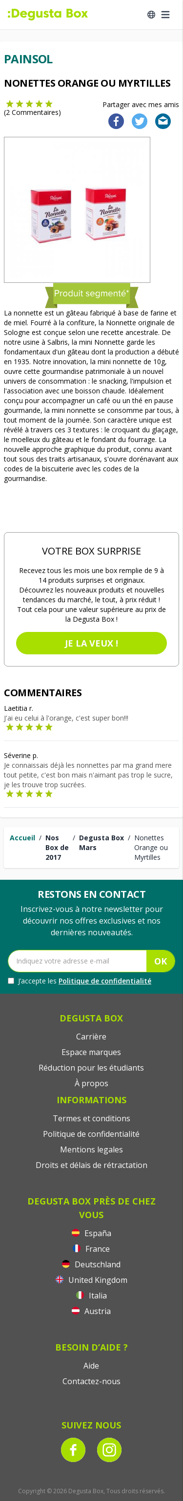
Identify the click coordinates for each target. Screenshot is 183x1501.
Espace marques (91, 1052)
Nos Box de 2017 (57, 847)
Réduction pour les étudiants (91, 1067)
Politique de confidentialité (105, 980)
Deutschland (91, 1264)
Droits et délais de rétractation (91, 1165)
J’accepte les (79, 981)
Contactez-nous (91, 1381)
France (91, 1248)
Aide (91, 1365)
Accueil (22, 837)
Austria (91, 1311)
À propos (91, 1083)
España (91, 1233)
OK (160, 961)
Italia (91, 1295)
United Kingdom (91, 1280)
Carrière (91, 1036)
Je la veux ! (91, 643)
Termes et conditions (91, 1118)
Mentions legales (91, 1149)
